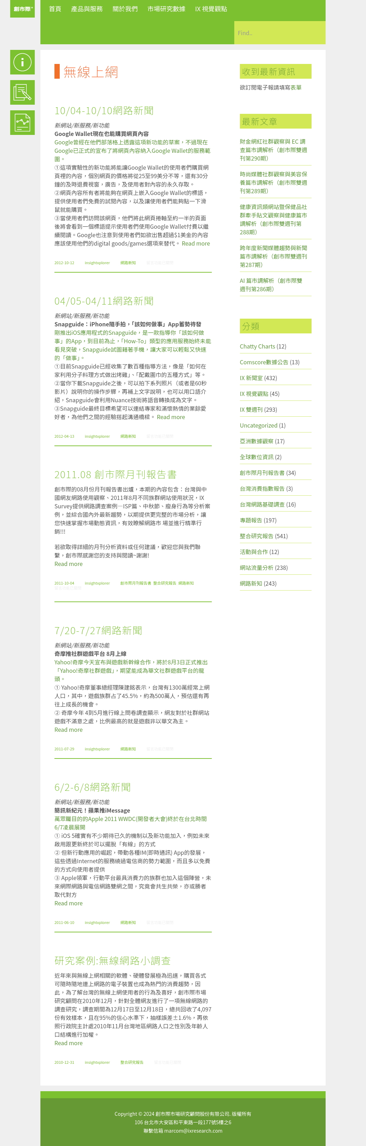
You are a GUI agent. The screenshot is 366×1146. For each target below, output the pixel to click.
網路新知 (128, 262)
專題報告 (251, 520)
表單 (296, 87)
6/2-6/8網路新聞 (92, 787)
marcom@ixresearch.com (193, 1130)
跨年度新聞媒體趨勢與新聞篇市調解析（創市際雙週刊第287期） (273, 256)
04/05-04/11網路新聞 (104, 300)
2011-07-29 (64, 748)
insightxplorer (97, 262)
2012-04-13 (64, 436)
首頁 (55, 8)
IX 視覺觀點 (211, 8)
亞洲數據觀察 (257, 441)
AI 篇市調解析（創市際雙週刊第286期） (271, 284)
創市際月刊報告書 (135, 583)
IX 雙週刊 (251, 409)
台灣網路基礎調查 (262, 504)
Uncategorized (259, 425)
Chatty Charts (257, 346)
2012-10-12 (64, 262)
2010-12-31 (64, 1062)
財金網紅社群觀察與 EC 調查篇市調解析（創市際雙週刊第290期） (273, 149)
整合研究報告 (164, 583)
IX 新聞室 (251, 377)
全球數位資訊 (257, 456)
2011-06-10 (64, 922)
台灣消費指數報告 (262, 488)
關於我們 (125, 8)
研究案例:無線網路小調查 (112, 960)
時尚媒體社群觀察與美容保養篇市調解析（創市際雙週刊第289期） (273, 182)
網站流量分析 (257, 567)
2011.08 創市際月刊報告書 (115, 474)
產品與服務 (87, 8)
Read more (196, 243)
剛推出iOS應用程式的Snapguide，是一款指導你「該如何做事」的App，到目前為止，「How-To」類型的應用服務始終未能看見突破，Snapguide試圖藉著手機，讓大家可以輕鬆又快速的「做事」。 (132, 345)
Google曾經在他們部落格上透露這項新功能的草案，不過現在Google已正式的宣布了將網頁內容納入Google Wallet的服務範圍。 (132, 150)
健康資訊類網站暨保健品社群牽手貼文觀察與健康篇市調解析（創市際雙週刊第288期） (273, 219)
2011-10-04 (64, 583)
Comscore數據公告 (264, 362)
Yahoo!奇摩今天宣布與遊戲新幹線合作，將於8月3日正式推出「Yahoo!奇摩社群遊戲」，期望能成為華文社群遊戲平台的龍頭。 (131, 670)
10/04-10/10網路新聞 (104, 110)
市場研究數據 (166, 8)
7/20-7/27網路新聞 (98, 630)
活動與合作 (254, 551)
